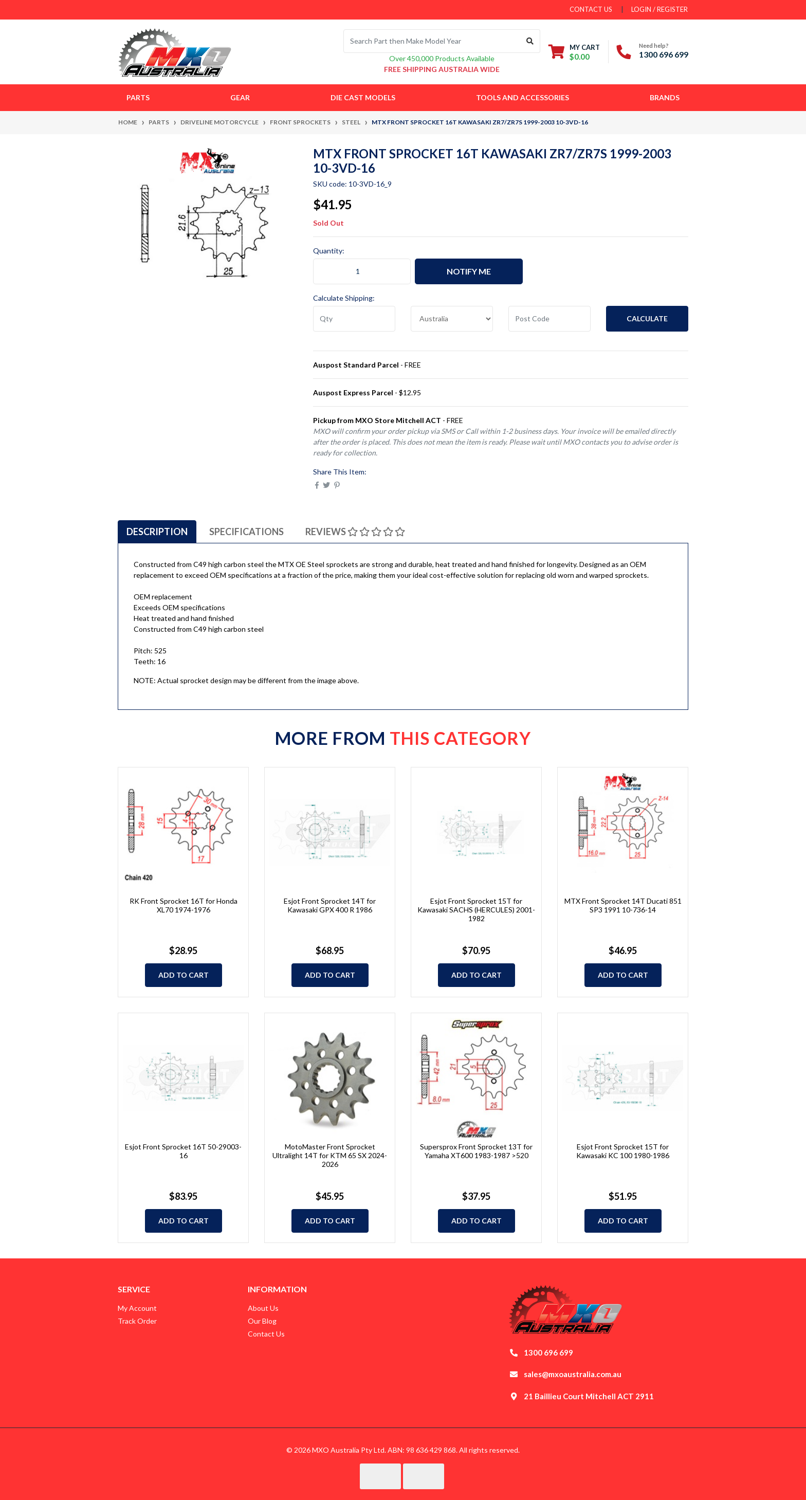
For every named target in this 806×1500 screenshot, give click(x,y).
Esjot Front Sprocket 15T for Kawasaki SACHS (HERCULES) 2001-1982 (476, 910)
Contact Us (266, 1333)
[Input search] (432, 41)
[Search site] (530, 41)
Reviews (355, 531)
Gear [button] (240, 97)
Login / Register (659, 9)
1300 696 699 (663, 54)
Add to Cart (183, 975)
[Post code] (549, 319)
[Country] (452, 319)
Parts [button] (138, 97)
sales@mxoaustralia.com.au (572, 1374)
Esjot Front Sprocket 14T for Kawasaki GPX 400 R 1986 (330, 905)
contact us (591, 9)
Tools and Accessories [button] (522, 97)
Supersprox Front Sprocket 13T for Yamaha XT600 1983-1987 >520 (476, 1151)
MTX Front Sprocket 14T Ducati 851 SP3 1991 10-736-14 (623, 905)
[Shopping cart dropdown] (574, 51)
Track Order (137, 1320)
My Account (137, 1308)
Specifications (246, 531)
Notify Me (469, 271)
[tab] (157, 531)
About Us (263, 1308)
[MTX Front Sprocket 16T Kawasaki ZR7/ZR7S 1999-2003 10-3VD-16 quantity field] (362, 271)
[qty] (354, 319)
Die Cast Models (363, 97)
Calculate (647, 318)
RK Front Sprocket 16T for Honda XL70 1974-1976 (183, 905)
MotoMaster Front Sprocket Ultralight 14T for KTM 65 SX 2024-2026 (329, 1155)
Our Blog (262, 1320)
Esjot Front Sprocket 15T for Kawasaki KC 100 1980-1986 (622, 1151)
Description (157, 531)
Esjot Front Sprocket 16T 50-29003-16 (183, 1151)
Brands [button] (665, 97)
